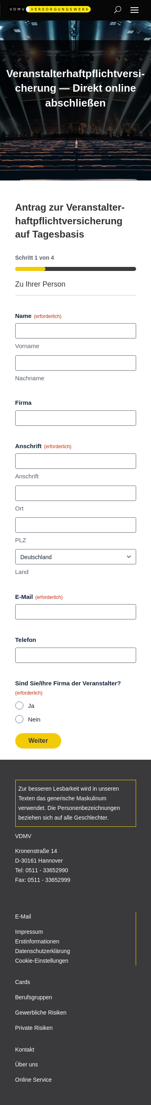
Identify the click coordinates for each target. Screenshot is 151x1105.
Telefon (25, 639)
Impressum (29, 932)
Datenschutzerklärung (42, 951)
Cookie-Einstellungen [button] (41, 960)
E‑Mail (39, 597)
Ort (19, 508)
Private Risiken (34, 1028)
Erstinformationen (37, 941)
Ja (31, 705)
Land (22, 571)
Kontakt (24, 1049)
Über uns (26, 1064)
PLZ (21, 540)
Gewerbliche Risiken (41, 1012)
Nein (34, 719)
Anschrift (27, 476)
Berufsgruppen (33, 997)
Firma (23, 402)
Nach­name (30, 378)
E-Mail (23, 916)
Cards (22, 982)
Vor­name (27, 345)
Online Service (33, 1079)
